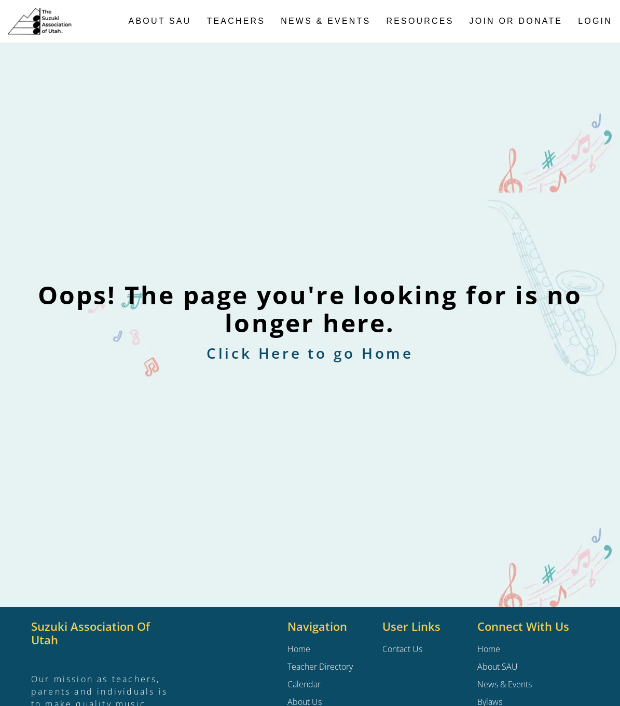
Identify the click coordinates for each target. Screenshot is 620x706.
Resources (419, 21)
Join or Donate (516, 21)
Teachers (236, 21)
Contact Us (402, 649)
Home (488, 649)
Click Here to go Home (310, 353)
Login (595, 21)
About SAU (160, 21)
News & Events (325, 21)
